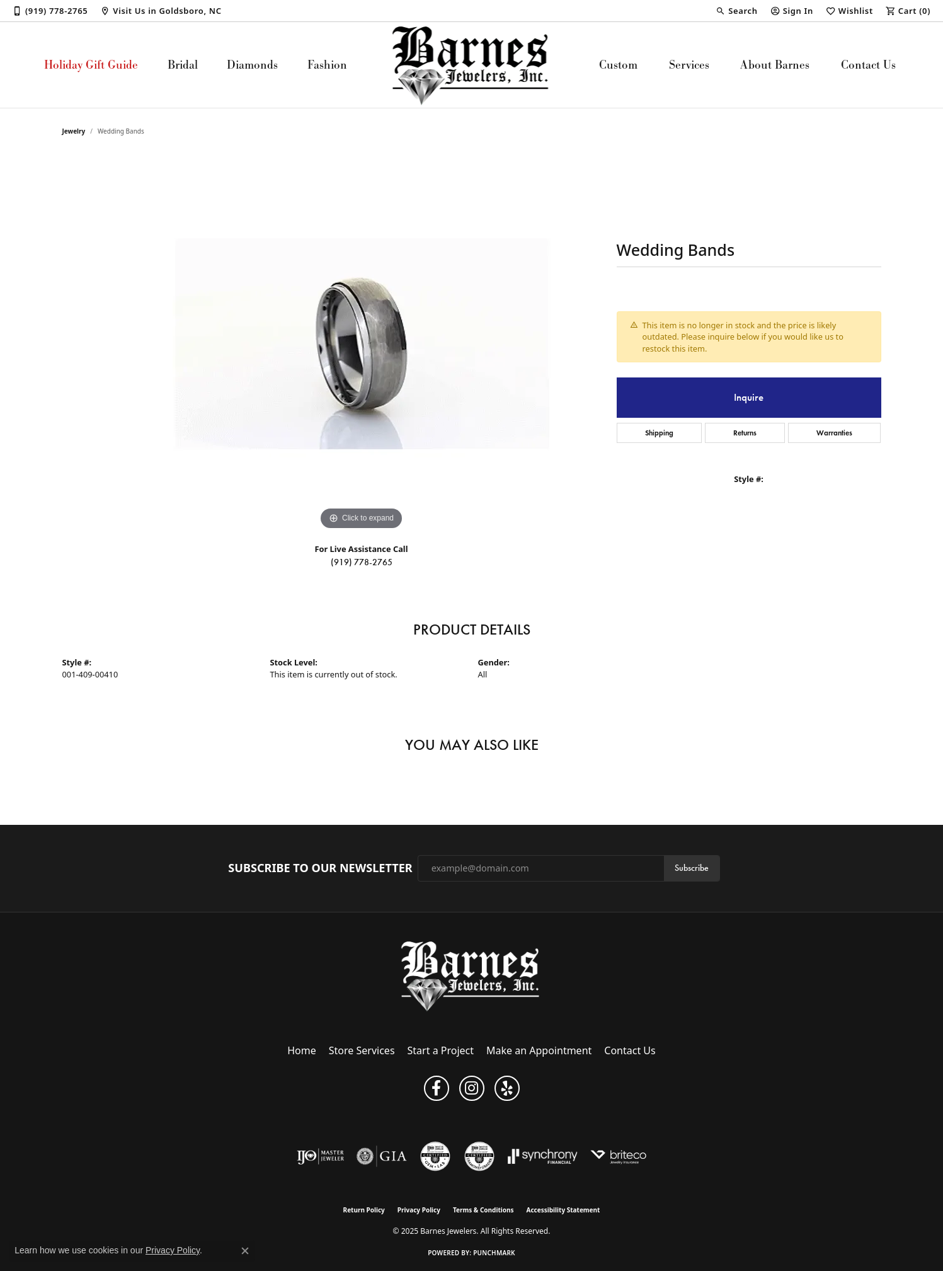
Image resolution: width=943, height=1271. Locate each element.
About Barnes (774, 64)
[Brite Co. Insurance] (618, 1156)
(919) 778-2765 (361, 562)
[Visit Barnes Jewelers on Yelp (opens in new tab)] (507, 1088)
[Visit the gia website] (382, 1156)
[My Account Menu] (791, 10)
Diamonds (252, 64)
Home (301, 1050)
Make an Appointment (539, 1050)
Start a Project (441, 1050)
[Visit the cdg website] (479, 1156)
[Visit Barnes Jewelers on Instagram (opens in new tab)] (471, 1088)
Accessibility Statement (563, 1210)
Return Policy (364, 1210)
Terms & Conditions (483, 1210)
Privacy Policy (418, 1210)
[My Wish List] (849, 10)
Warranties (834, 432)
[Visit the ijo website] (320, 1156)
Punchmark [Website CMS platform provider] (494, 1252)
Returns (745, 432)
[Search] (736, 10)
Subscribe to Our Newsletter (320, 868)
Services (689, 64)
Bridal (183, 64)
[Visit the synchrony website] (543, 1156)
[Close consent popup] (245, 1251)
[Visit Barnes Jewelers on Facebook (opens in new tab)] (436, 1088)
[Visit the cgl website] (435, 1156)
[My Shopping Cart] (908, 10)
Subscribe (692, 868)
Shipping (659, 432)
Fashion (327, 64)
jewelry (74, 131)
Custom (618, 64)
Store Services (362, 1050)
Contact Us (868, 64)
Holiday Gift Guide (91, 64)
